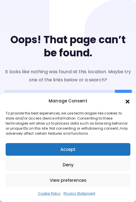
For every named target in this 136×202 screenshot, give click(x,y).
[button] (127, 101)
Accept (68, 149)
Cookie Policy (49, 193)
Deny (68, 165)
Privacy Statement (79, 193)
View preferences (68, 180)
